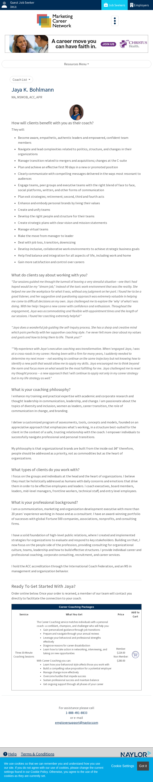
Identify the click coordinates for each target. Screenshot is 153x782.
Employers (139, 5)
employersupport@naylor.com (76, 722)
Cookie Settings (122, 766)
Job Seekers (114, 5)
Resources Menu (75, 64)
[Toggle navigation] (115, 21)
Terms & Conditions (37, 753)
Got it (143, 766)
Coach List (20, 79)
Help (10, 753)
